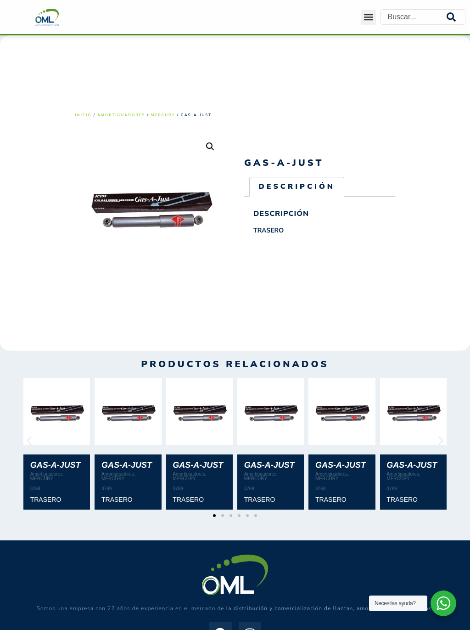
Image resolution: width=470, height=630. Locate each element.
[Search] (456, 17)
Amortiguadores (121, 115)
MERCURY (163, 115)
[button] (368, 17)
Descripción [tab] (296, 187)
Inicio (83, 115)
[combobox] (414, 17)
